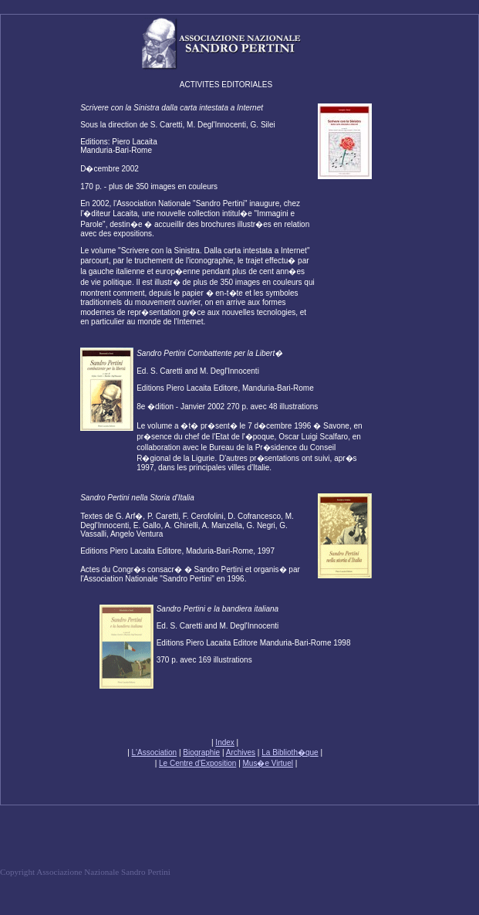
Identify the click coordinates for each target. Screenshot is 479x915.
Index (224, 742)
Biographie (201, 752)
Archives (240, 752)
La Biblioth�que (289, 752)
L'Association (154, 752)
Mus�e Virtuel (268, 763)
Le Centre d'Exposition (197, 763)
